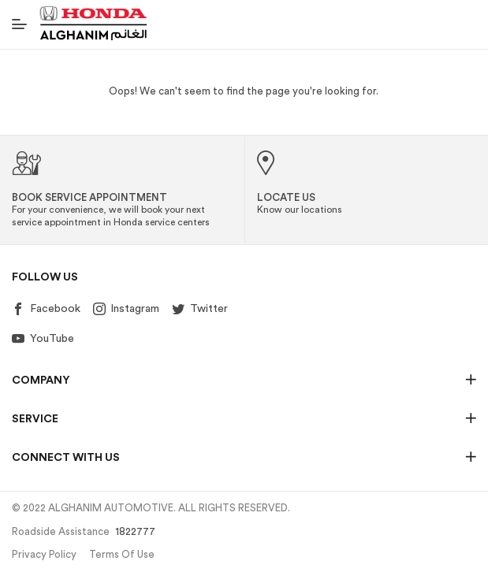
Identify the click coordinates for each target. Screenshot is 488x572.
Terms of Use (122, 554)
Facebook (46, 309)
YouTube (43, 338)
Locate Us (286, 197)
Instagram (126, 309)
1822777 (135, 531)
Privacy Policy (44, 554)
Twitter (200, 309)
